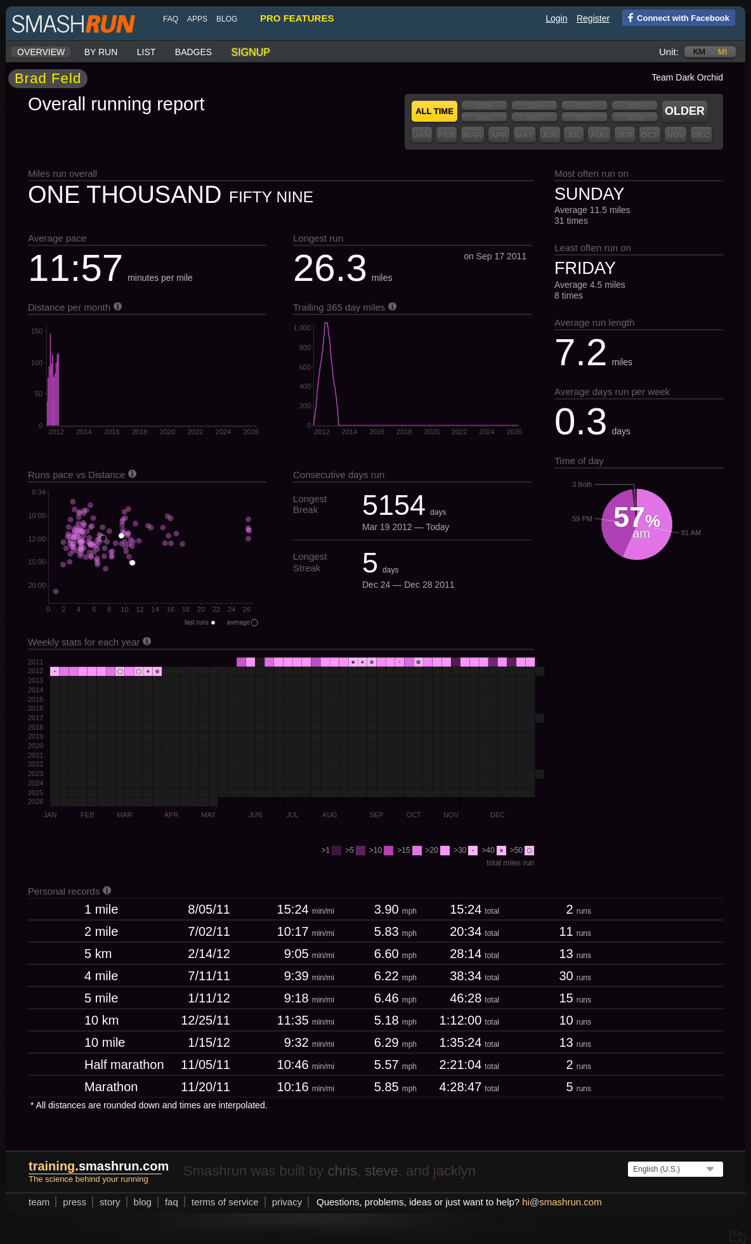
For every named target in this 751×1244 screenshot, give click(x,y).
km (699, 51)
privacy (287, 1201)
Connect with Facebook (675, 17)
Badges (193, 52)
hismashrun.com (561, 1201)
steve (381, 1171)
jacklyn (454, 1171)
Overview (41, 52)
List (146, 52)
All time (434, 111)
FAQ (170, 19)
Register (593, 18)
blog (226, 19)
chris (341, 1171)
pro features (297, 18)
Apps (197, 19)
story (110, 1201)
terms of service (225, 1201)
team (39, 1201)
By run (101, 52)
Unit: (669, 51)
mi (722, 51)
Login (556, 18)
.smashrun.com (99, 1166)
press (74, 1201)
